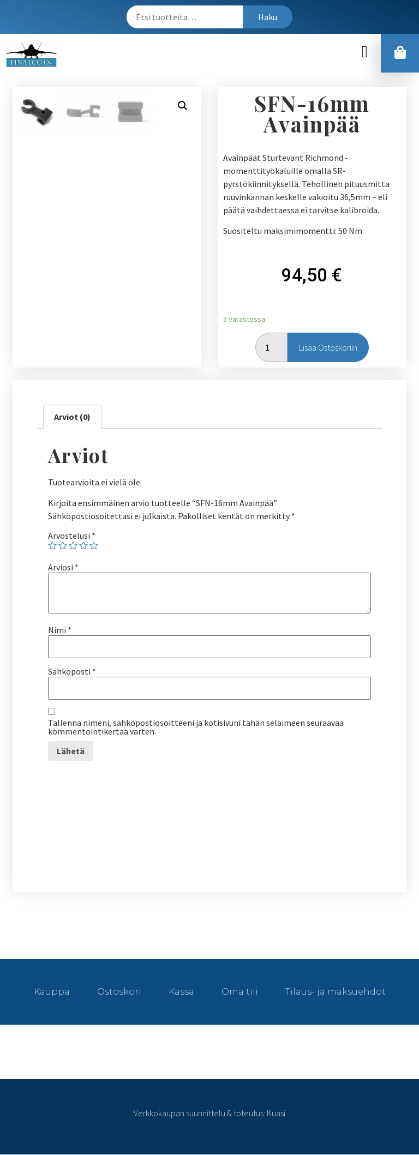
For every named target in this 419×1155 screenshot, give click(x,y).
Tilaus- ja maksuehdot (335, 992)
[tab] (72, 417)
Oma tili (240, 992)
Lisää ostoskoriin (328, 347)
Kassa (181, 992)
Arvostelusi (71, 536)
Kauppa (52, 992)
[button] (364, 52)
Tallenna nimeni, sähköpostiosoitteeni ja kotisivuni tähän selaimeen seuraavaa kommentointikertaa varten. (196, 727)
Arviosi (63, 567)
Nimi (59, 630)
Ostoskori (119, 992)
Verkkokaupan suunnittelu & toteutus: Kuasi (209, 1113)
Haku (267, 16)
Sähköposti (72, 671)
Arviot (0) (72, 417)
